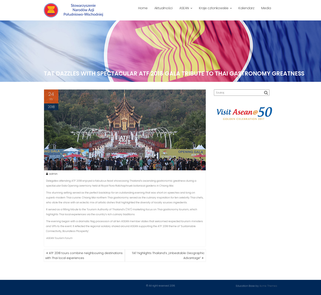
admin (52, 174)
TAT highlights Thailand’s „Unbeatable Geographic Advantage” (168, 255)
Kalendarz (246, 8)
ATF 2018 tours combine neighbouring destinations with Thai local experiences (84, 255)
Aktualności (163, 8)
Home (143, 8)
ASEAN (184, 8)
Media (266, 8)
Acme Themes (268, 285)
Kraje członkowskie (213, 8)
